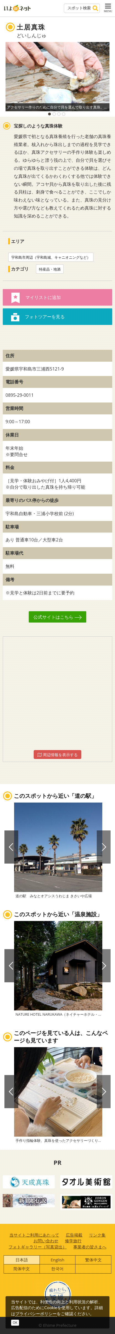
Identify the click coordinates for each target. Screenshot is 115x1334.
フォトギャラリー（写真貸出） (38, 1247)
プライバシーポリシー (36, 1313)
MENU (108, 8)
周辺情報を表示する (57, 754)
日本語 (21, 1259)
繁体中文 (93, 1259)
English (57, 1259)
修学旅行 (73, 1240)
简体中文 (21, 1268)
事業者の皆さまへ (89, 1247)
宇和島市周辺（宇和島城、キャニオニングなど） (50, 257)
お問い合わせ (45, 1240)
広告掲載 (74, 1235)
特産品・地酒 (50, 269)
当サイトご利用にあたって (34, 1235)
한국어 (57, 1268)
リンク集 (97, 1235)
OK (15, 1322)
